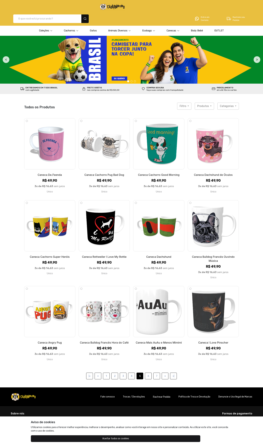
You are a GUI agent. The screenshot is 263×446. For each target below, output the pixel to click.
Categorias (227, 94)
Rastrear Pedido (161, 385)
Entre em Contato (201, 7)
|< (89, 364)
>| (173, 364)
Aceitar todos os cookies (47, 438)
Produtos (203, 94)
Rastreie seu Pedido (235, 7)
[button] (46, 18)
